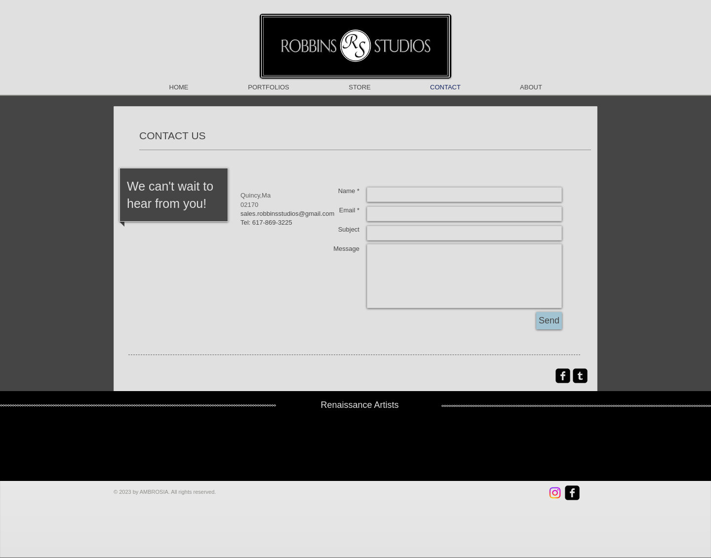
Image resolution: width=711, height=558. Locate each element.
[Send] (549, 320)
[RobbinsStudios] (555, 492)
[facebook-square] (562, 375)
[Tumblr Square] (580, 375)
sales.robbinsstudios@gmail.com (287, 213)
